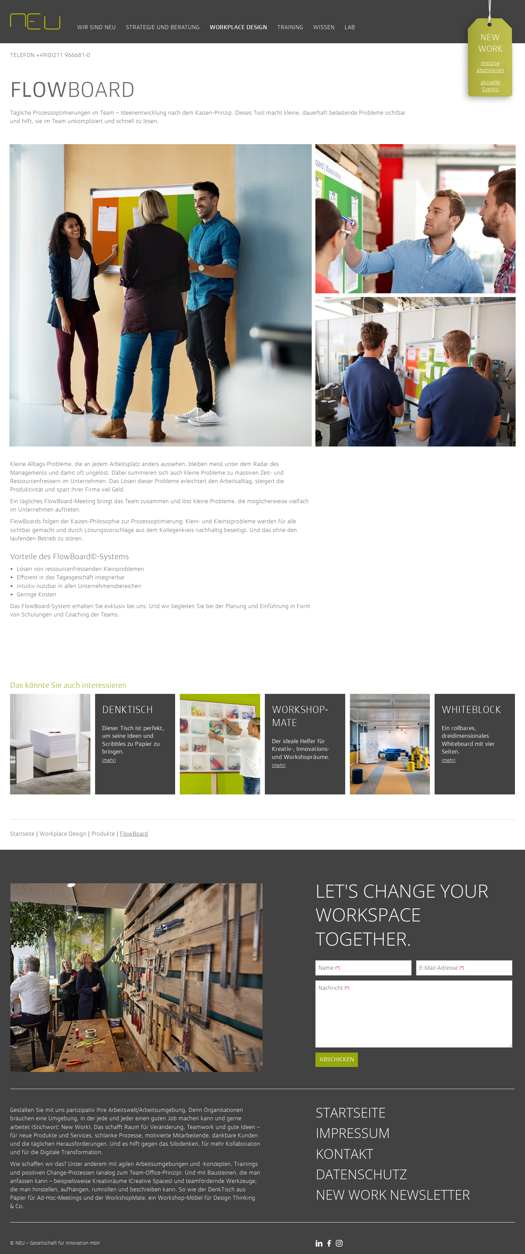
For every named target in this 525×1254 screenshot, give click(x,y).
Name (329, 967)
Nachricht (333, 987)
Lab (350, 27)
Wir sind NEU (96, 27)
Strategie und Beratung (163, 27)
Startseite (22, 833)
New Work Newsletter (393, 1194)
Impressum (353, 1133)
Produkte (103, 833)
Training (290, 27)
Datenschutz (361, 1174)
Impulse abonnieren (490, 66)
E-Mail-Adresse (441, 967)
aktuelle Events (490, 86)
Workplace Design (238, 27)
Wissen (323, 27)
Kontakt (344, 1153)
